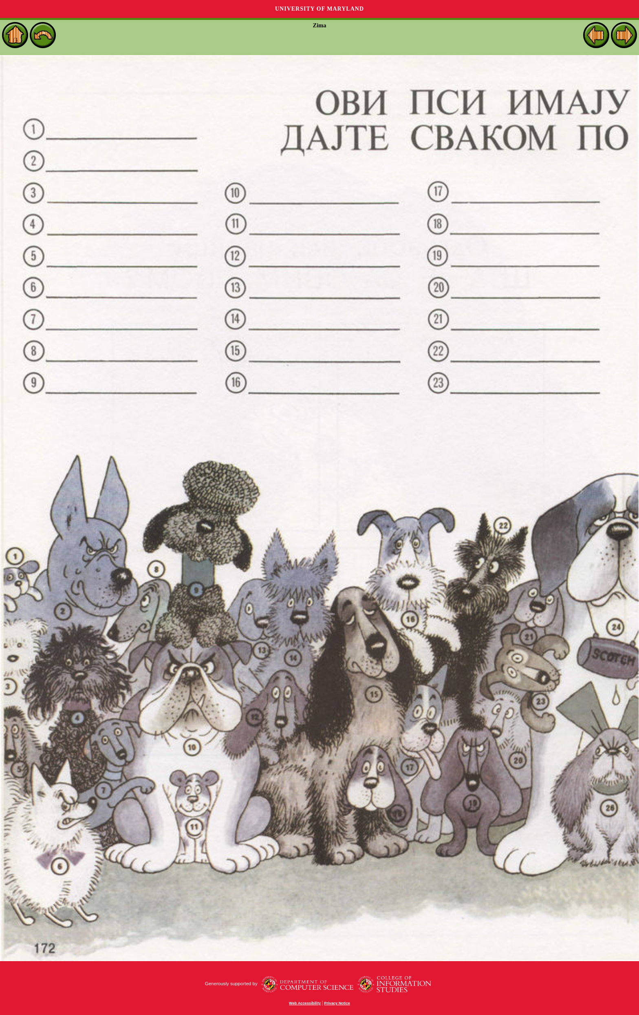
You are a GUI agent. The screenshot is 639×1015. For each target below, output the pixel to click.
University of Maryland (319, 9)
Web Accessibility (305, 1003)
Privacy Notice (337, 1003)
